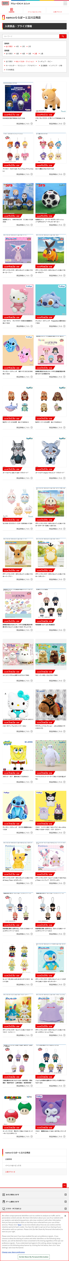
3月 (23, 46)
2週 (35, 53)
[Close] (65, 1215)
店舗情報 (8, 1159)
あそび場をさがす (12, 1194)
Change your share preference (13, 1252)
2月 (29, 46)
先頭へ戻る (64, 1185)
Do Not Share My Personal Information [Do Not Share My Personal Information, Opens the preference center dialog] (33, 1257)
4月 (17, 46)
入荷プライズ (10, 1172)
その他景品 (10, 69)
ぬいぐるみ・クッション (25, 61)
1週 (41, 53)
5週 (17, 53)
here (19, 1225)
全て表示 (9, 46)
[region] (34, 1236)
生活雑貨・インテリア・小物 (51, 65)
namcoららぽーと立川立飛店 (17, 1152)
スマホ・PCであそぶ (13, 1208)
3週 (29, 53)
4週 (23, 53)
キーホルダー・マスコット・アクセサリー (21, 65)
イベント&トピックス (13, 1165)
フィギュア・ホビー (45, 61)
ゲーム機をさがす (12, 1201)
